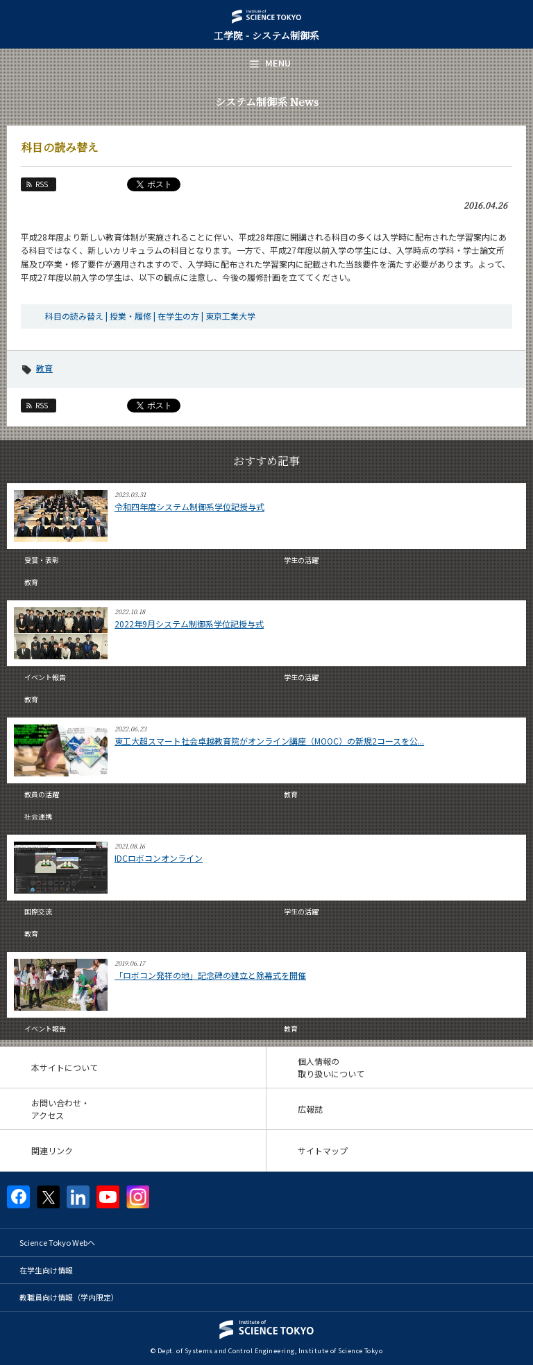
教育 (44, 368)
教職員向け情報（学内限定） (69, 1297)
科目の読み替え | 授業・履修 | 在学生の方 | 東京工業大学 (150, 316)
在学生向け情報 (46, 1270)
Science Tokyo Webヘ (57, 1242)
